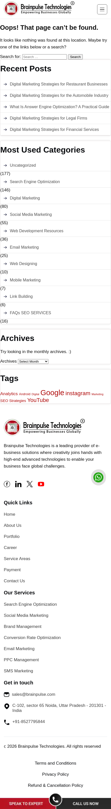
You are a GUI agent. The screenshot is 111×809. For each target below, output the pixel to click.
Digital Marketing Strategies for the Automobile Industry (59, 95)
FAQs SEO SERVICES (30, 313)
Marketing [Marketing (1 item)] (97, 394)
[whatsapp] (98, 477)
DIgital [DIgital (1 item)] (35, 394)
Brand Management (22, 626)
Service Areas (17, 558)
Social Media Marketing (31, 214)
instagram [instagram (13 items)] (78, 393)
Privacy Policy (55, 774)
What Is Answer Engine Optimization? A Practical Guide (59, 107)
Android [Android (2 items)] (24, 394)
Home (9, 514)
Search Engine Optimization (35, 182)
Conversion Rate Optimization (32, 637)
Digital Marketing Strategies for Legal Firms (48, 118)
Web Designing (23, 264)
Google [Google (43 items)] (52, 392)
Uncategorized (23, 165)
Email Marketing (24, 247)
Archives (8, 361)
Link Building (21, 296)
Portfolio (11, 536)
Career (10, 547)
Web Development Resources (36, 231)
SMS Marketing (18, 671)
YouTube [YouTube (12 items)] (38, 400)
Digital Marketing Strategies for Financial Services (54, 129)
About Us (12, 525)
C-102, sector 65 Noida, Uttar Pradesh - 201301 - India (55, 708)
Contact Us (14, 581)
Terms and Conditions (55, 763)
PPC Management (21, 659)
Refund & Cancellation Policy (55, 785)
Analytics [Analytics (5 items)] (9, 393)
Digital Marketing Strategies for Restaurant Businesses (59, 84)
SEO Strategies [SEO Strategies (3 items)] (13, 401)
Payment (12, 569)
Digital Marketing (25, 198)
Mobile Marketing (25, 280)
